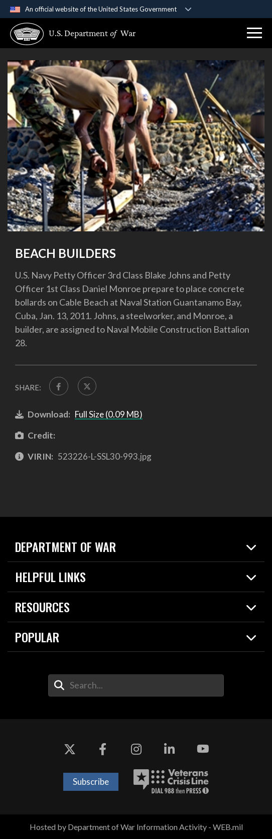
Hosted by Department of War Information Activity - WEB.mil (136, 826)
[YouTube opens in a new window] (202, 749)
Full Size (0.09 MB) (109, 414)
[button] (254, 33)
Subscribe (91, 781)
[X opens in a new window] (69, 749)
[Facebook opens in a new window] (102, 749)
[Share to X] (87, 386)
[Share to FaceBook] (58, 386)
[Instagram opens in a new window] (136, 749)
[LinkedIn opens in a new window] (169, 749)
